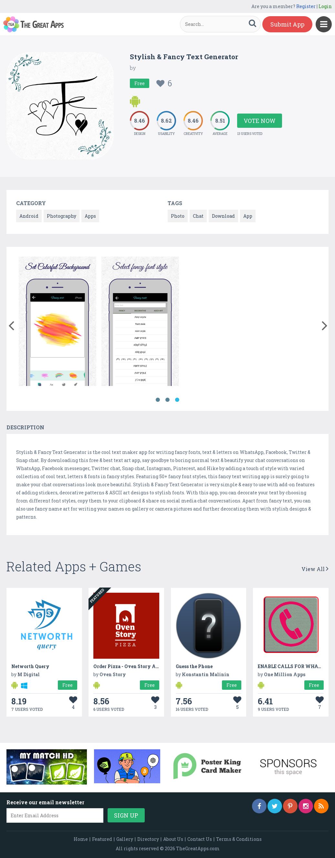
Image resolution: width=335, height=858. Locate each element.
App (247, 216)
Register (306, 6)
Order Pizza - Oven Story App (127, 666)
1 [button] (158, 400)
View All (315, 569)
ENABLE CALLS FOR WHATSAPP (296, 666)
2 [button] (167, 400)
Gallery (124, 839)
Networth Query (30, 666)
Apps (90, 216)
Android (28, 216)
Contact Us (199, 839)
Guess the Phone (194, 666)
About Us (173, 839)
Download (223, 216)
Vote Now (260, 121)
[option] (57, 322)
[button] (11, 324)
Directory (148, 839)
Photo (177, 216)
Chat (198, 216)
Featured (102, 839)
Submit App (287, 24)
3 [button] (177, 400)
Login (325, 6)
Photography (61, 216)
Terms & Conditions (239, 839)
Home (81, 839)
